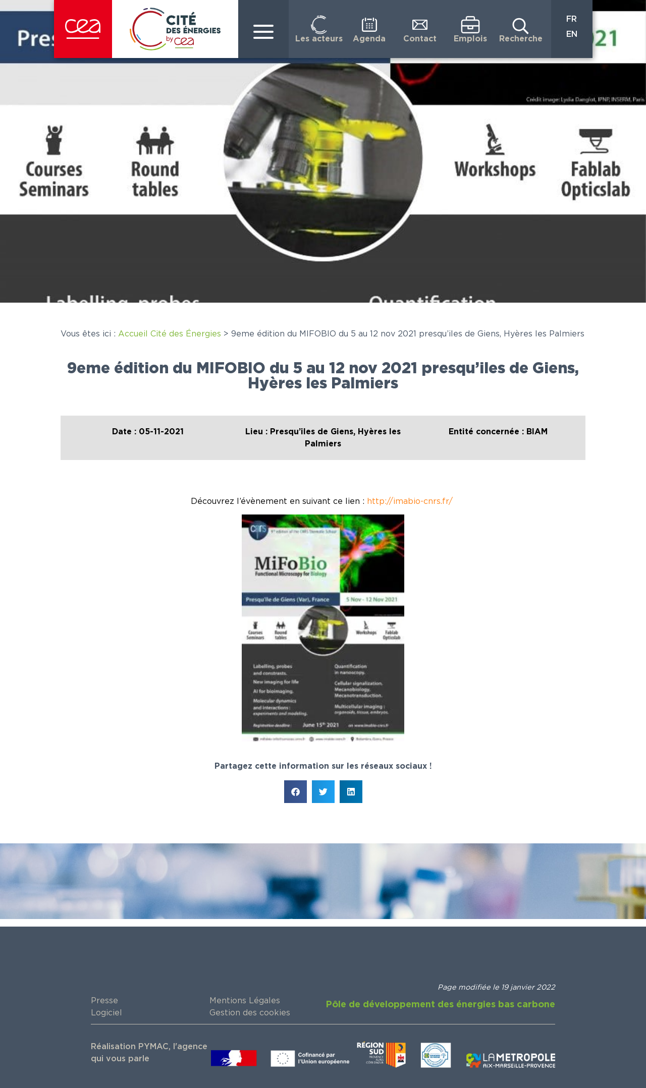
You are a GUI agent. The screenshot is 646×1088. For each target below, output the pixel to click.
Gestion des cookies (249, 1013)
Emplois (470, 39)
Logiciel (106, 1013)
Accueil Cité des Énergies (169, 334)
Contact (420, 39)
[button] (295, 791)
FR (571, 19)
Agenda (369, 39)
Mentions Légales (244, 1001)
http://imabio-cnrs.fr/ (411, 501)
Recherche (521, 39)
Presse (104, 1001)
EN (571, 34)
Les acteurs (319, 39)
